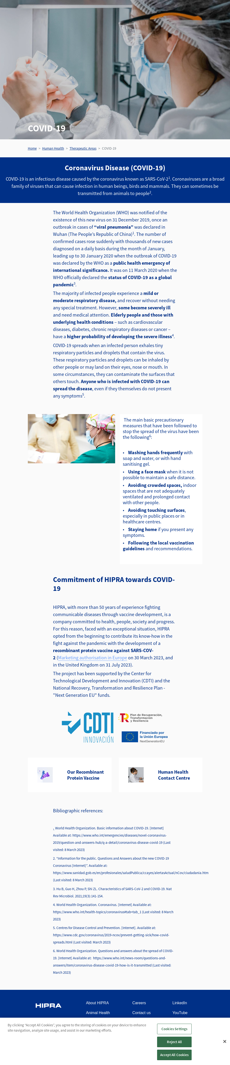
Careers (139, 1003)
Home (32, 148)
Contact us (141, 1013)
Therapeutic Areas (83, 148)
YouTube (180, 1013)
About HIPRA (97, 1003)
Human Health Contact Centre (174, 775)
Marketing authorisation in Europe (92, 658)
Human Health (53, 148)
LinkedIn (179, 1003)
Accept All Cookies (174, 1059)
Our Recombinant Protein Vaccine (85, 775)
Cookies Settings (174, 1033)
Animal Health (98, 1013)
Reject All (174, 1046)
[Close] (224, 1045)
